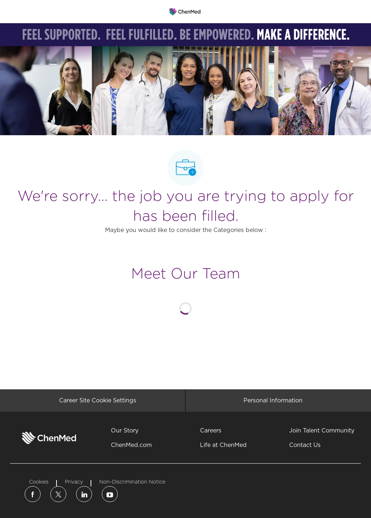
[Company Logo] (185, 11)
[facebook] (33, 494)
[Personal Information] (273, 400)
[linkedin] (84, 494)
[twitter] (58, 494)
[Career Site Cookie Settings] (97, 400)
